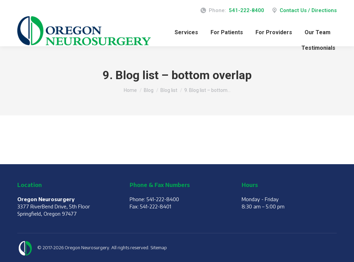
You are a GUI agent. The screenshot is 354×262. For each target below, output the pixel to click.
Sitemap (158, 247)
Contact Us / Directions (304, 10)
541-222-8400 (246, 10)
